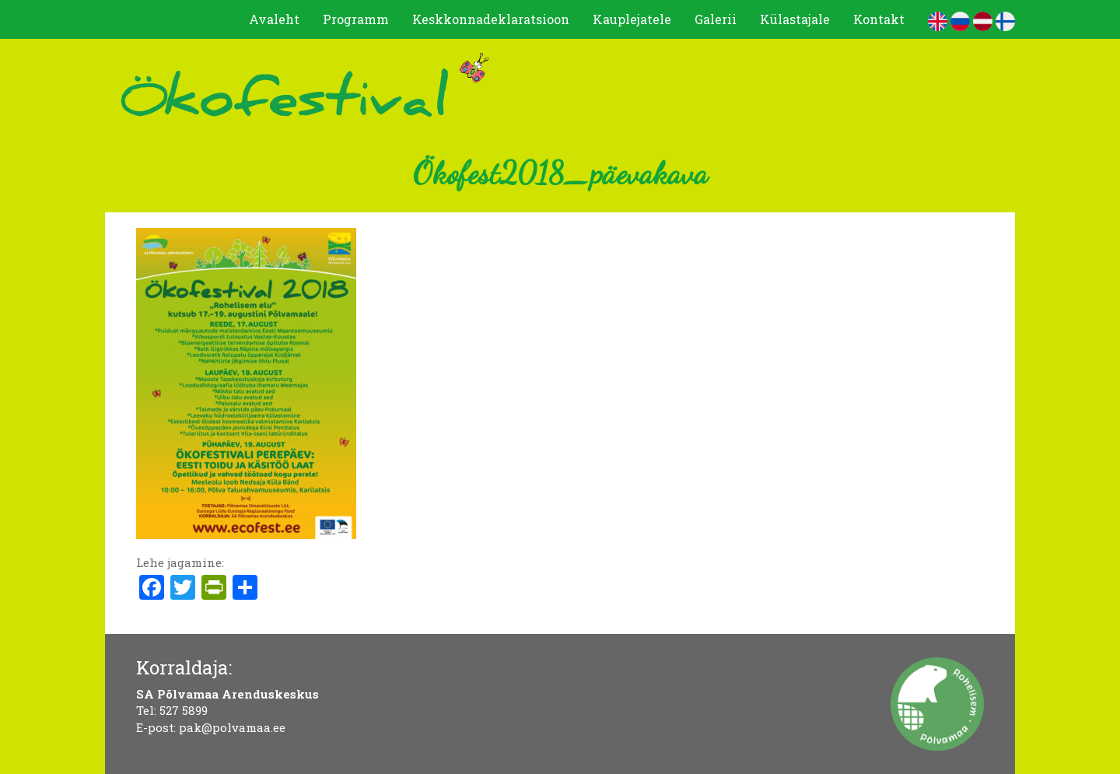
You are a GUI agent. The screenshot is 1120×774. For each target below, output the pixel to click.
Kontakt (879, 19)
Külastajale (795, 19)
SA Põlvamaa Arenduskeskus (227, 694)
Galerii (716, 19)
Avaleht (274, 19)
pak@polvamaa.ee (232, 727)
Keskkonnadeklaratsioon (490, 19)
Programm (356, 19)
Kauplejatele (632, 19)
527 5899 (183, 710)
